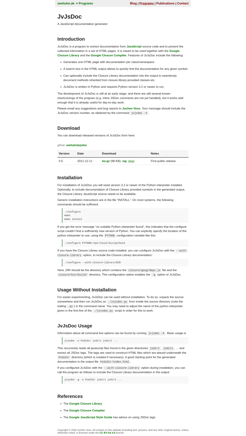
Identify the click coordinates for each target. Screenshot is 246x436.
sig (124, 161)
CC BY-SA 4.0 (107, 432)
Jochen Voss (131, 108)
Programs (86, 3)
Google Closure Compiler (109, 55)
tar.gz (106, 161)
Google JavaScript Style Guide (90, 416)
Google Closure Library (85, 402)
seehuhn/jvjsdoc (76, 145)
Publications (165, 3)
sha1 (131, 161)
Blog (133, 3)
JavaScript (134, 46)
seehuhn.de (65, 3)
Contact (183, 3)
